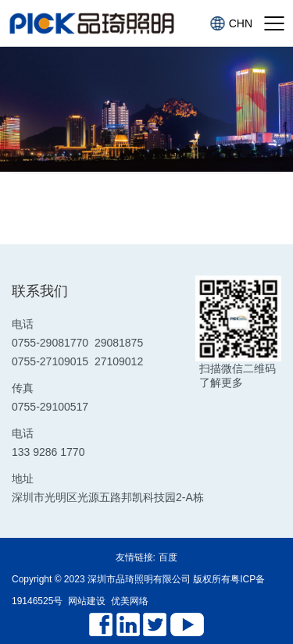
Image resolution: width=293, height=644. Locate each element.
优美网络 (129, 601)
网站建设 (86, 601)
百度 (168, 557)
